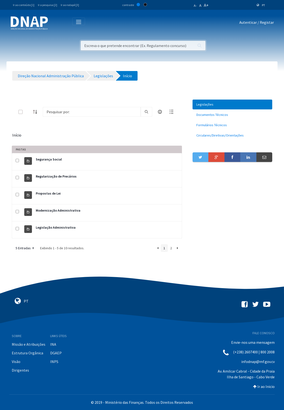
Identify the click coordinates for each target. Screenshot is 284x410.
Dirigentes (20, 370)
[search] (146, 111)
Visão (16, 361)
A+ (206, 5)
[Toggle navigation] (54, 23)
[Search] (92, 112)
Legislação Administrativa (56, 227)
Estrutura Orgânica (27, 353)
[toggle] (28, 112)
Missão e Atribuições (28, 344)
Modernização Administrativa (58, 210)
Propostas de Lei (48, 193)
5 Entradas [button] (25, 248)
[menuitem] (232, 104)
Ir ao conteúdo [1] (23, 5)
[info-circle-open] (160, 112)
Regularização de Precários (56, 176)
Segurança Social (49, 159)
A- (195, 5)
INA (53, 344)
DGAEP (56, 353)
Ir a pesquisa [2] (47, 5)
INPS (54, 361)
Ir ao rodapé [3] (70, 5)
